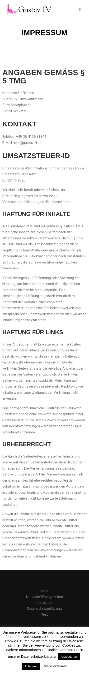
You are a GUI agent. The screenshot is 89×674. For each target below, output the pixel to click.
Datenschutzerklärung (44, 608)
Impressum (44, 603)
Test (44, 614)
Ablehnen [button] (30, 666)
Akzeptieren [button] (69, 656)
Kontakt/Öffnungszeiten (44, 597)
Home (44, 591)
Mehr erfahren (55, 666)
